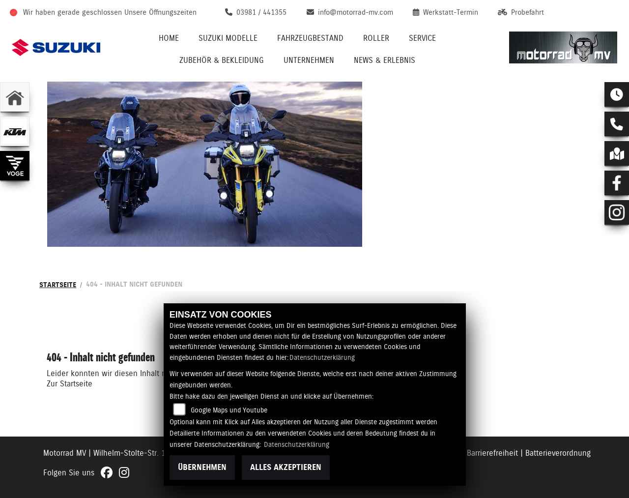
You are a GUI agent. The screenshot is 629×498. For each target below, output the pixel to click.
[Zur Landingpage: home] (14, 97)
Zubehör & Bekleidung (221, 60)
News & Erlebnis (384, 60)
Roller (376, 38)
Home (169, 38)
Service (422, 38)
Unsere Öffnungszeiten (160, 12)
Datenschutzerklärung (322, 357)
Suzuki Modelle (228, 38)
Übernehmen (202, 467)
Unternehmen (309, 60)
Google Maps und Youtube (229, 410)
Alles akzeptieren (285, 467)
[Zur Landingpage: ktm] (14, 131)
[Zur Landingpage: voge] (14, 165)
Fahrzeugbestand (310, 38)
